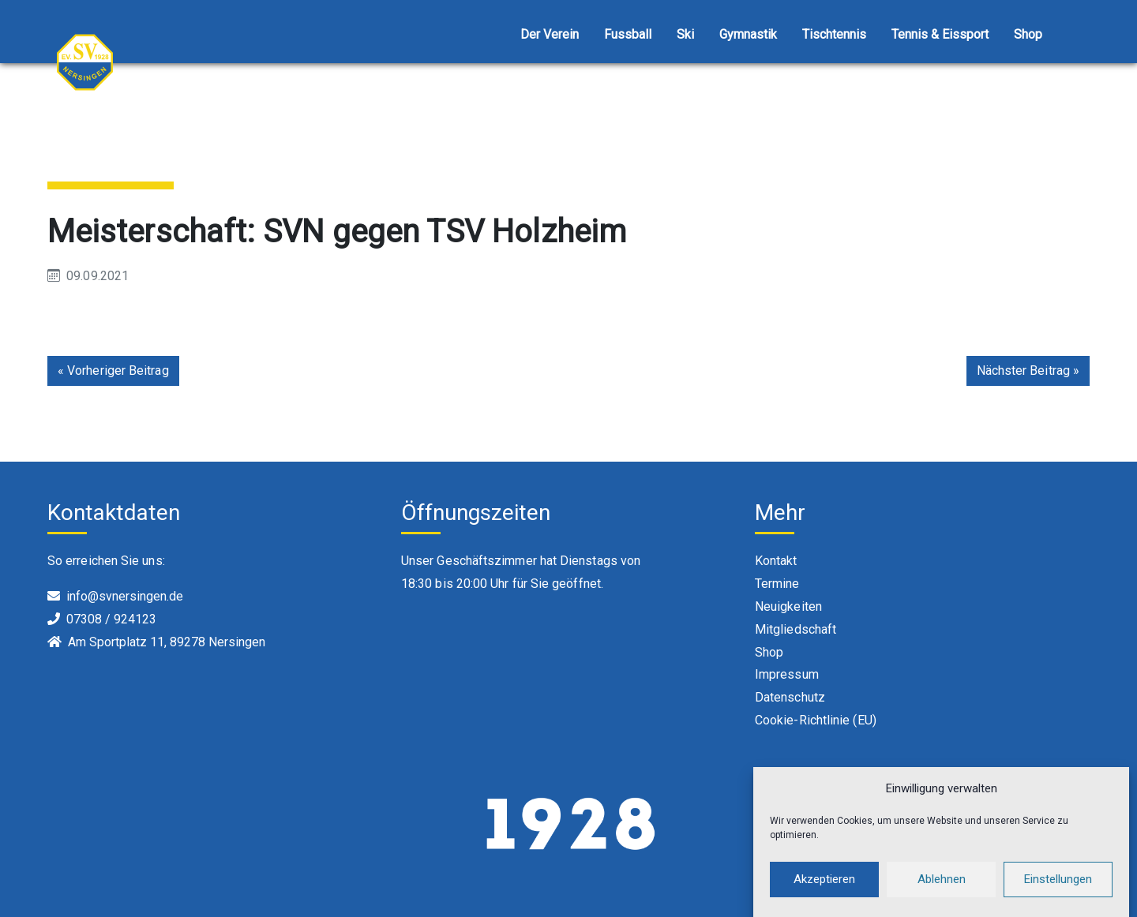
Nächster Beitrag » (1028, 370)
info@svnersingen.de (124, 596)
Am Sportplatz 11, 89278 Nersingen (166, 641)
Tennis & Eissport (940, 34)
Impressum (787, 674)
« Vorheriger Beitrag (113, 370)
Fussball (627, 34)
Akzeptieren (824, 885)
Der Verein (549, 34)
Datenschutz (790, 697)
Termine (777, 583)
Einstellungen (1058, 885)
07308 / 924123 (111, 619)
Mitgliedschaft (795, 629)
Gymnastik (748, 34)
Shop (1028, 34)
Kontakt (776, 560)
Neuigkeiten (788, 606)
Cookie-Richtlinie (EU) (815, 720)
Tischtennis (834, 34)
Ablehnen (941, 885)
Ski (685, 34)
